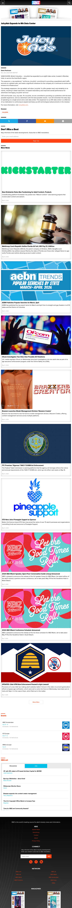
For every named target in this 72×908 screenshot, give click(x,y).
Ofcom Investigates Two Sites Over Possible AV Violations (23, 356)
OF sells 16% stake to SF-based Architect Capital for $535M (22, 771)
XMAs (53, 883)
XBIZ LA (53, 872)
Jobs (36, 766)
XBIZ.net (4, 760)
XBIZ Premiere (18, 880)
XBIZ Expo (53, 880)
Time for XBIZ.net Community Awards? (16, 808)
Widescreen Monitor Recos (12, 786)
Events (3, 716)
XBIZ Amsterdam (8, 722)
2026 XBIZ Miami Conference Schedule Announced (21, 630)
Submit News (36, 829)
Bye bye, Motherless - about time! (14, 779)
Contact (36, 835)
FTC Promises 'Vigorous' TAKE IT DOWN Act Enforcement (23, 465)
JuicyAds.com (23, 105)
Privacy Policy (36, 841)
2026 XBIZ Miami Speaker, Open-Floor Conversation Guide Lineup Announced (31, 573)
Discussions (13, 766)
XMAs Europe (6, 745)
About (36, 838)
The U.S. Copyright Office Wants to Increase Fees (19, 801)
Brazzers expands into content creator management (20, 794)
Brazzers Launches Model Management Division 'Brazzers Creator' (26, 411)
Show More (36, 702)
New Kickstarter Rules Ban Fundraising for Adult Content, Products (26, 192)
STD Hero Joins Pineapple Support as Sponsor (19, 519)
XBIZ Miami (53, 874)
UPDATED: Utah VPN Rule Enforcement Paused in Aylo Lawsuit (25, 684)
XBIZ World (18, 877)
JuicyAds (5, 112)
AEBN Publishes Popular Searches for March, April (20, 302)
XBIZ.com (18, 872)
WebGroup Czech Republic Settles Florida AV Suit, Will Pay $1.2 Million (28, 246)
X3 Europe (5, 734)
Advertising (36, 832)
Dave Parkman (6, 70)
